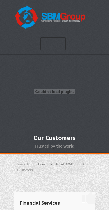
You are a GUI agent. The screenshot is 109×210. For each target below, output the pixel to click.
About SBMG (65, 164)
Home (42, 164)
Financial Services (40, 203)
